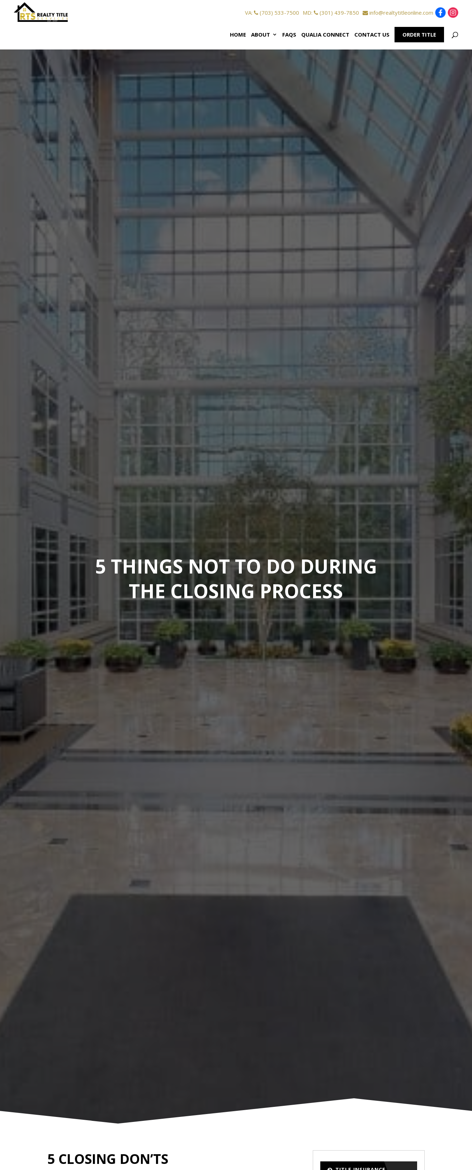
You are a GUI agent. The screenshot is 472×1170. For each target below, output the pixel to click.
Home (238, 34)
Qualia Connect (325, 34)
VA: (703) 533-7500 (272, 12)
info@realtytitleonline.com (398, 12)
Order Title (419, 34)
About (260, 34)
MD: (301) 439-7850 (331, 12)
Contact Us (372, 34)
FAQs (289, 34)
